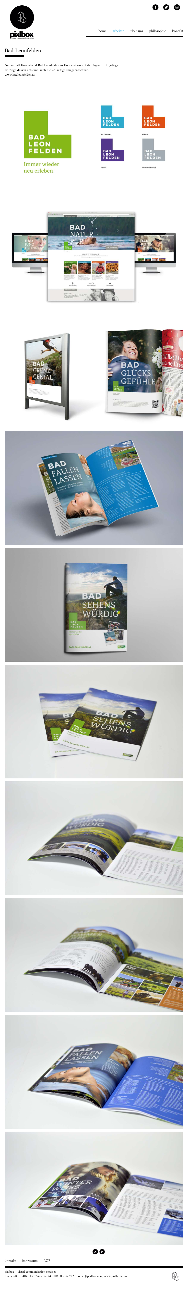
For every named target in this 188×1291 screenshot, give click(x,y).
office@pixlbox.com (90, 1276)
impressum (30, 1261)
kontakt (177, 31)
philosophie (157, 31)
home (102, 31)
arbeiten (118, 31)
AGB (47, 1261)
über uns (136, 31)
